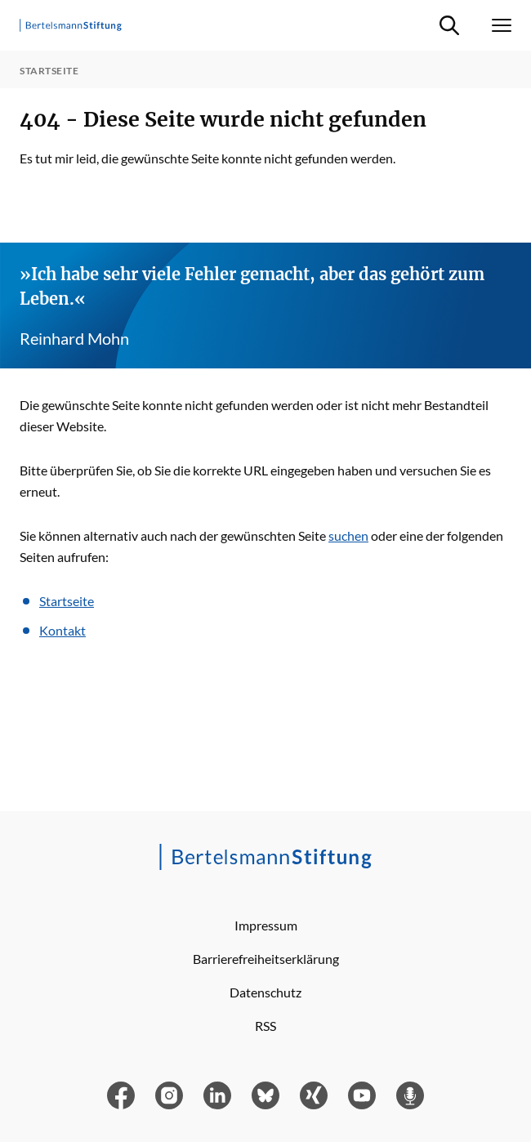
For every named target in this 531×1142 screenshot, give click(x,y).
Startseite (66, 601)
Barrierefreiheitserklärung (266, 958)
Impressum (265, 925)
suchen (348, 535)
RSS (265, 1025)
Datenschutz (265, 992)
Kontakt (62, 630)
